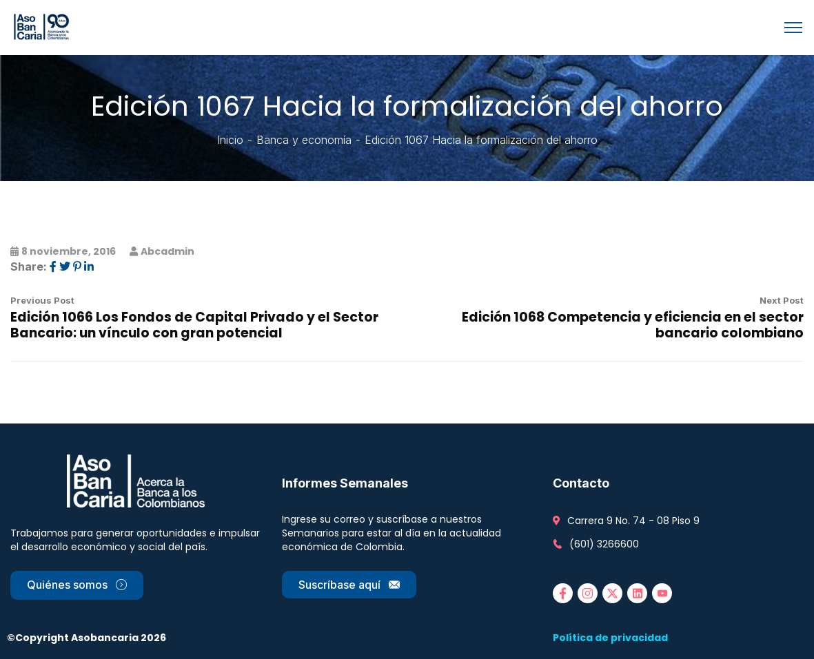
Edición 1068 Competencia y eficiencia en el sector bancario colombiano (633, 325)
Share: (28, 266)
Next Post (782, 300)
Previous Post (42, 300)
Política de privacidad (610, 638)
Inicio (230, 140)
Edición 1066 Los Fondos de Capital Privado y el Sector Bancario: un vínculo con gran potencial (194, 325)
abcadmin (167, 251)
